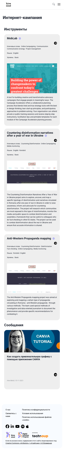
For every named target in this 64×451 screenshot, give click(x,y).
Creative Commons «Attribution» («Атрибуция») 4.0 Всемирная (29, 443)
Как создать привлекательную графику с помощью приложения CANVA (29, 358)
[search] (53, 4)
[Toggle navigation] (59, 4)
